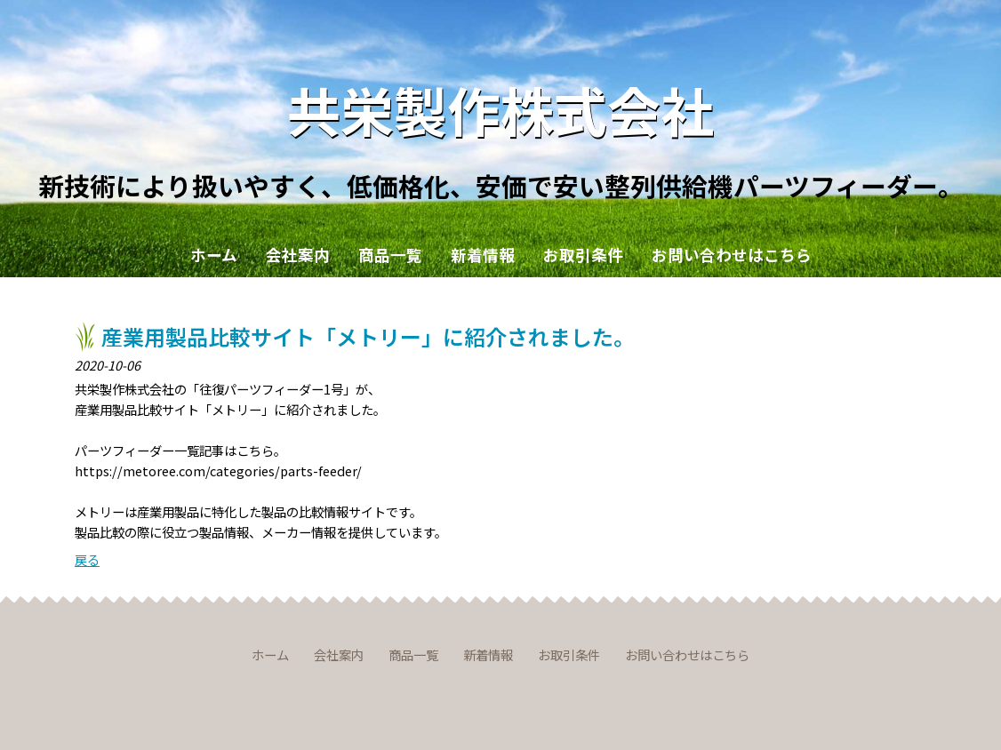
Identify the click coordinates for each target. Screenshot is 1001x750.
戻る (87, 559)
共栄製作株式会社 (500, 109)
